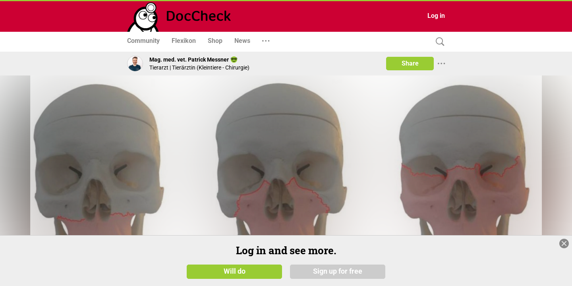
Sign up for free (337, 271)
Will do (234, 271)
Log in (436, 15)
